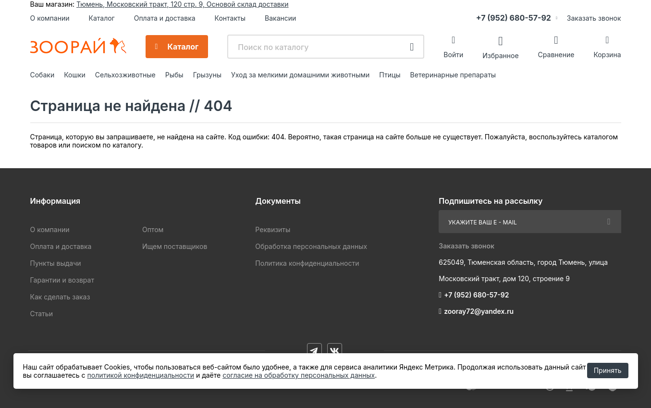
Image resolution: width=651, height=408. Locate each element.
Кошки (75, 75)
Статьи (41, 313)
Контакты (230, 18)
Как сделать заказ (60, 297)
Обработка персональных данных (311, 246)
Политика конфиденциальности (307, 263)
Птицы (389, 75)
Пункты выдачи (55, 263)
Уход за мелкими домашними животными (300, 75)
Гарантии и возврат (62, 280)
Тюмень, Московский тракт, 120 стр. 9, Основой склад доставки (182, 4)
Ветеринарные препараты (453, 75)
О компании (50, 18)
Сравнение (556, 54)
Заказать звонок (594, 18)
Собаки (42, 75)
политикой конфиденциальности (140, 375)
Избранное (500, 55)
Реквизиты (272, 229)
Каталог (101, 18)
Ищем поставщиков (174, 246)
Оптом (152, 229)
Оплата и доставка (165, 18)
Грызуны (207, 75)
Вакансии (280, 18)
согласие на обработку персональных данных (298, 375)
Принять (608, 370)
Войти (453, 54)
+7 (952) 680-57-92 (513, 18)
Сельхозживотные (125, 75)
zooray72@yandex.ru (479, 311)
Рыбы (174, 75)
